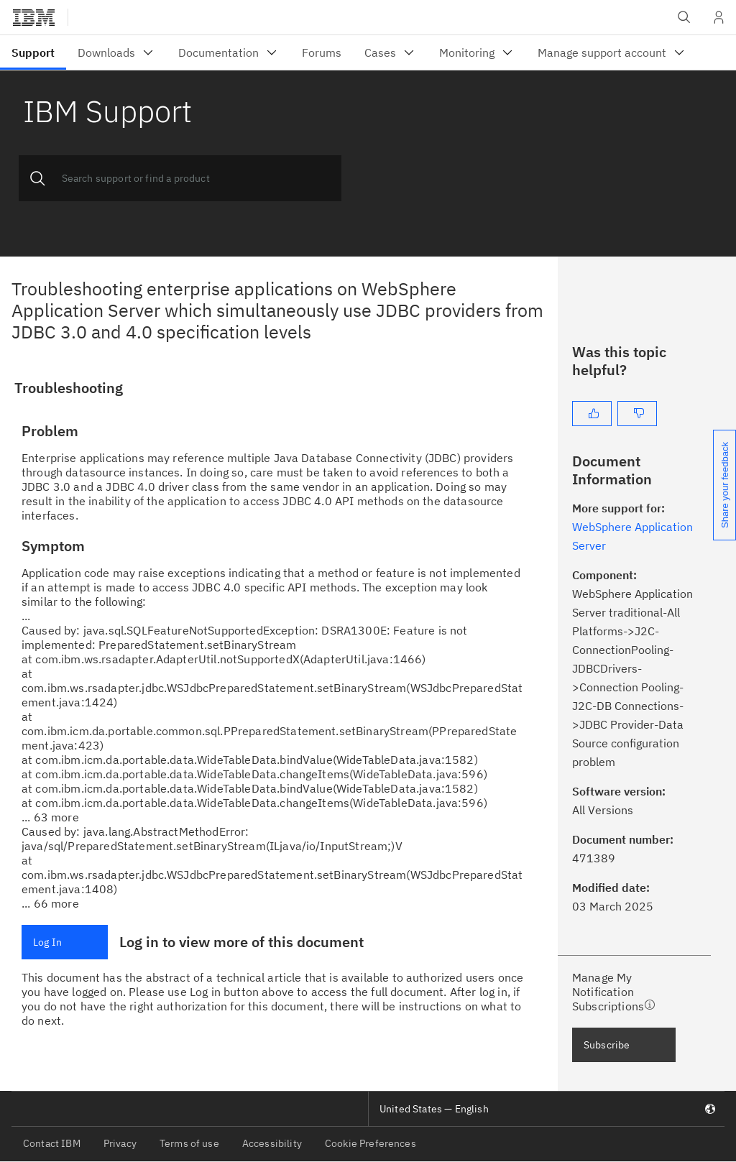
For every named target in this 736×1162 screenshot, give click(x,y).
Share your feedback (724, 485)
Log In (47, 942)
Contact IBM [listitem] (51, 1143)
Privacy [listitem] (120, 1143)
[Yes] (592, 413)
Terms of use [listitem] (189, 1143)
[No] (637, 413)
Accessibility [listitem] (272, 1143)
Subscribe (607, 1044)
